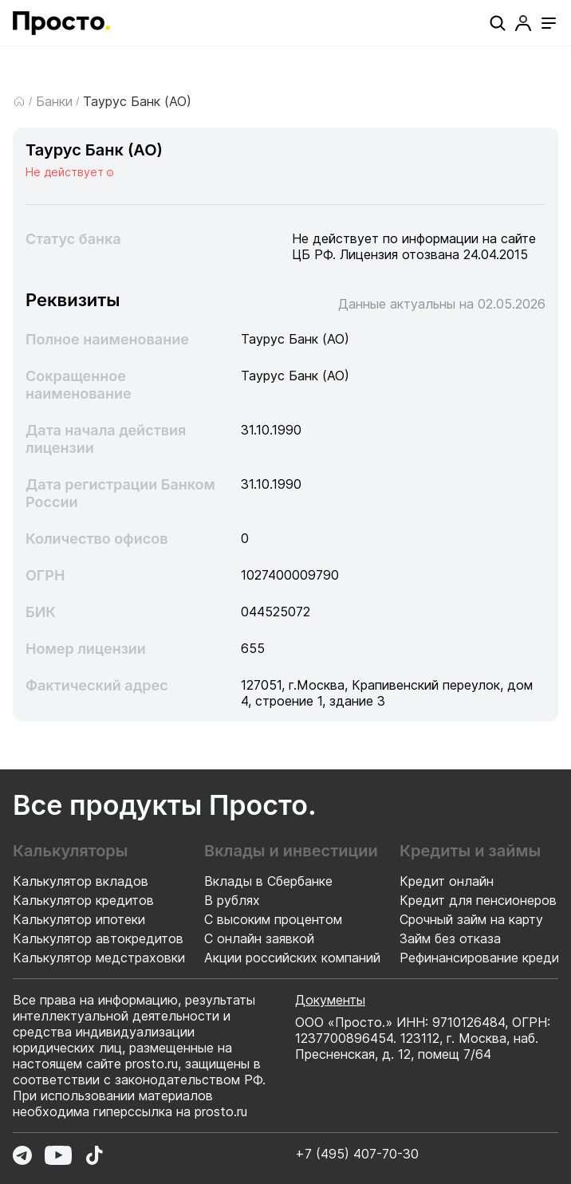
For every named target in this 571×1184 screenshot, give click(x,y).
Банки (54, 101)
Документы (330, 1000)
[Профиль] (523, 23)
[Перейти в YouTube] (58, 1155)
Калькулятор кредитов (83, 900)
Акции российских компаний (292, 958)
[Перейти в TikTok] (94, 1155)
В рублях (232, 900)
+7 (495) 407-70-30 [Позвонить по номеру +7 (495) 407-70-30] (357, 1154)
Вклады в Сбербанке (268, 881)
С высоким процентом (273, 919)
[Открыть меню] (548, 23)
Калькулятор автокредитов (98, 938)
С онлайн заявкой (259, 938)
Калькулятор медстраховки (99, 958)
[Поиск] (497, 23)
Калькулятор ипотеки (79, 919)
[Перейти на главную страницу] (61, 23)
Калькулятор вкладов (80, 881)
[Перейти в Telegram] (22, 1155)
